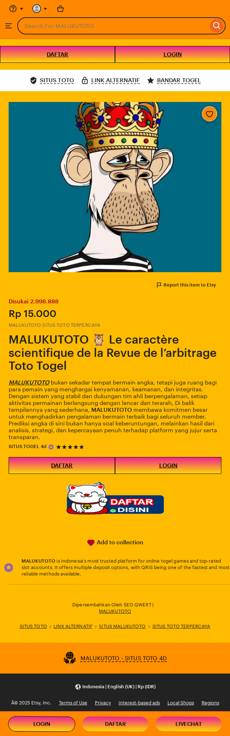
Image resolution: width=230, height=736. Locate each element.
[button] (115, 686)
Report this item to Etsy (186, 285)
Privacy (103, 702)
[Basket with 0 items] (60, 8)
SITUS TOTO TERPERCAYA (181, 626)
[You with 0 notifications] (40, 8)
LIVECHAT (188, 724)
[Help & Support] (16, 8)
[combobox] (112, 25)
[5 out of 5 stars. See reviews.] (71, 446)
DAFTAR (57, 54)
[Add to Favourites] (209, 113)
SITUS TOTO (33, 626)
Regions (210, 702)
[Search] (217, 25)
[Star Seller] (51, 447)
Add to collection (115, 543)
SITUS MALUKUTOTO (122, 626)
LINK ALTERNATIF (73, 626)
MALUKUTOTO (115, 611)
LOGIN (173, 54)
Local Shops (180, 702)
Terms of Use (73, 702)
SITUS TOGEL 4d (27, 446)
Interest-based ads (139, 702)
